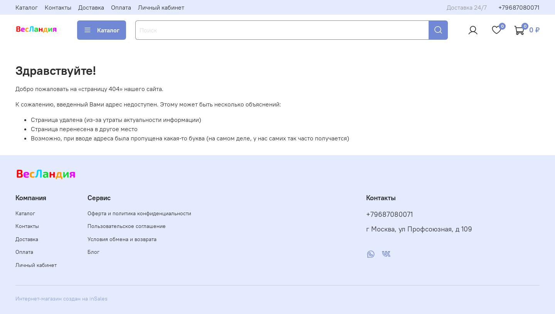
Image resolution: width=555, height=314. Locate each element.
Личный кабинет (161, 7)
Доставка (91, 7)
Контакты (58, 7)
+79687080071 (519, 7)
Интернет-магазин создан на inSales (61, 298)
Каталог (26, 7)
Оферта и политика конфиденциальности (139, 213)
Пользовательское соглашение (126, 226)
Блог (93, 251)
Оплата (121, 7)
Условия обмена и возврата (121, 239)
